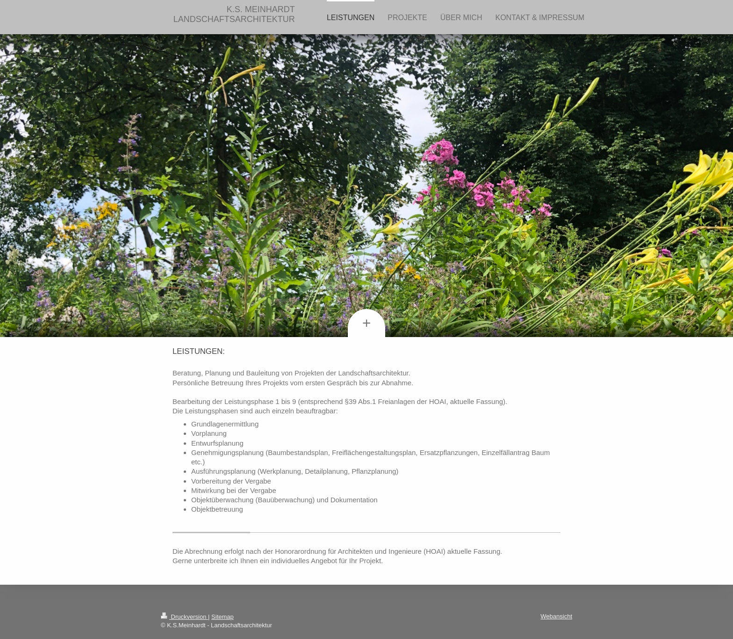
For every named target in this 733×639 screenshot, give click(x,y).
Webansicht (556, 616)
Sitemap (222, 616)
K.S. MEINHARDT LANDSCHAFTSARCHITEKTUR (234, 14)
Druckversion (184, 616)
